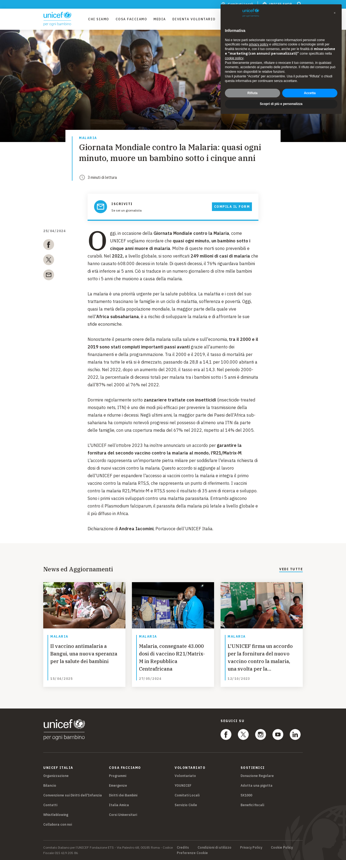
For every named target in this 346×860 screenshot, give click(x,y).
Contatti (50, 805)
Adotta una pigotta (256, 785)
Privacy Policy (251, 847)
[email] (48, 275)
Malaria (88, 138)
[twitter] (48, 260)
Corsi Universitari (123, 815)
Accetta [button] (309, 93)
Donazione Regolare (257, 776)
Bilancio (49, 785)
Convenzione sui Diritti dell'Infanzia (72, 795)
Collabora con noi (57, 824)
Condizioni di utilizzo (214, 847)
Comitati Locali (187, 795)
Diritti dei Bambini (123, 795)
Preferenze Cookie (192, 853)
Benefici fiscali (252, 805)
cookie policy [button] (234, 58)
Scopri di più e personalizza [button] (281, 104)
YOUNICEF (183, 785)
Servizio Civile (186, 805)
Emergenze (118, 785)
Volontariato (185, 776)
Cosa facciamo (131, 19)
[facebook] (48, 245)
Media (160, 19)
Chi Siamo (98, 19)
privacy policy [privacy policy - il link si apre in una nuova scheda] (258, 44)
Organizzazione (56, 776)
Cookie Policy (282, 847)
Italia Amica (119, 805)
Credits (183, 847)
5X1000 (246, 795)
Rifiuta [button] (252, 93)
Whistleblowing (55, 815)
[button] (334, 13)
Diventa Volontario (194, 19)
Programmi (117, 776)
